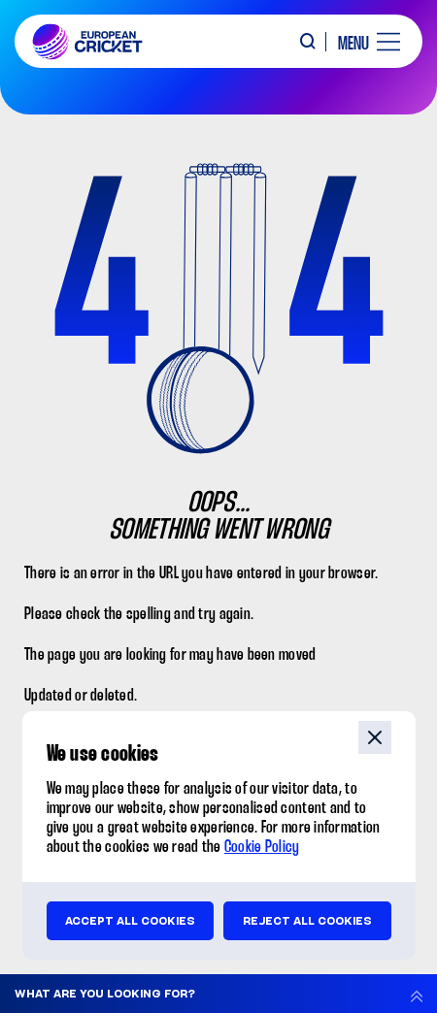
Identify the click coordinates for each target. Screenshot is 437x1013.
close (374, 737)
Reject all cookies (307, 921)
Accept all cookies (130, 921)
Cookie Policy (262, 847)
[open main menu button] (362, 41)
